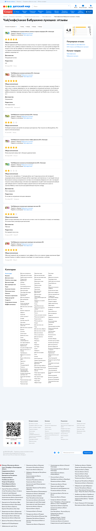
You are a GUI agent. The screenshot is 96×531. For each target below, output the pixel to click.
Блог (62, 437)
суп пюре (36, 346)
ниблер (22, 282)
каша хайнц (37, 283)
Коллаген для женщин (53, 342)
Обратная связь (32, 441)
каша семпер (37, 279)
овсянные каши (38, 273)
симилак (22, 331)
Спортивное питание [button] (11, 302)
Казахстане (17, 454)
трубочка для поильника (26, 277)
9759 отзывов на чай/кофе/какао (76, 44)
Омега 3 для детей (52, 358)
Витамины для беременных (51, 352)
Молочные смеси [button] (10, 291)
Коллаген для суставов (53, 340)
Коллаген (50, 336)
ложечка (22, 367)
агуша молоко (37, 319)
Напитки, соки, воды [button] (11, 280)
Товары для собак (81, 427)
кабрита (22, 312)
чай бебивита (23, 353)
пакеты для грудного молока (39, 308)
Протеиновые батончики (51, 332)
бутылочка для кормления (23, 295)
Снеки (35, 348)
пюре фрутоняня (52, 279)
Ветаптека (79, 433)
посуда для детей (24, 365)
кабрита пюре (37, 382)
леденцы (50, 319)
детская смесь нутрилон (26, 327)
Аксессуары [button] (8, 273)
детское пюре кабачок (40, 365)
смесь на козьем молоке (40, 315)
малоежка (36, 340)
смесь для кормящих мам (25, 377)
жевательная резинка (53, 317)
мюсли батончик (52, 311)
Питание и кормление (15, 16)
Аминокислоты (52, 334)
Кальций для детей (52, 368)
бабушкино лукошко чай (25, 355)
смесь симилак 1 (24, 316)
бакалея (22, 301)
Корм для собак (80, 429)
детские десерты (52, 313)
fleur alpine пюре (38, 376)
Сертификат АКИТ (33, 439)
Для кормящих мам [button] (10, 284)
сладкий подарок (52, 301)
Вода (35, 342)
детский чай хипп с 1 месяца (25, 350)
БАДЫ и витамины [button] (10, 304)
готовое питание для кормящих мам (25, 374)
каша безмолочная (38, 306)
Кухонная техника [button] (10, 289)
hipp (35, 327)
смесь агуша (23, 333)
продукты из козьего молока (39, 301)
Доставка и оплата (33, 423)
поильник (22, 284)
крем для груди (24, 290)
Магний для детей (52, 370)
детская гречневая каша (40, 277)
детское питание (38, 332)
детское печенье (52, 299)
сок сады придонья (25, 342)
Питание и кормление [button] (11, 295)
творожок (36, 344)
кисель (36, 356)
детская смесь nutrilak (39, 330)
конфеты (50, 309)
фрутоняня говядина (53, 292)
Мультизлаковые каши (25, 379)
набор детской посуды (26, 275)
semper (36, 323)
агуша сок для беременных (23, 345)
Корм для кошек (81, 425)
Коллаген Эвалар (52, 338)
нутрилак (22, 314)
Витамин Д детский (53, 346)
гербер (50, 275)
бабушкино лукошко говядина (53, 288)
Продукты (36, 350)
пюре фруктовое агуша (40, 367)
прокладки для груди (25, 292)
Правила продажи (33, 429)
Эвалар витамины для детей (53, 355)
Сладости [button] (7, 300)
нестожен (22, 322)
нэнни (36, 313)
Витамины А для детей (53, 366)
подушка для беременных (23, 280)
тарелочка (22, 361)
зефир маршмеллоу (53, 303)
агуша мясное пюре (53, 290)
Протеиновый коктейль (54, 326)
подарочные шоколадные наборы (53, 297)
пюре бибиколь (52, 283)
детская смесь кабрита (39, 328)
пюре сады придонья (39, 372)
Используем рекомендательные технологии (14, 453)
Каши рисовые (24, 381)
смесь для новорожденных (24, 340)
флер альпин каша (38, 281)
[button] (89, 12)
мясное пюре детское (53, 294)
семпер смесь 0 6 (24, 320)
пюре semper (37, 374)
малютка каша (37, 285)
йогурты (36, 338)
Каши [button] (6, 287)
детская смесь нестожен (26, 306)
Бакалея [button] (7, 275)
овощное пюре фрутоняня (38, 363)
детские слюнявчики (25, 273)
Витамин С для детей (53, 377)
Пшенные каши (24, 383)
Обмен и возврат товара (35, 427)
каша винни (37, 287)
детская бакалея (24, 299)
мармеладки (51, 305)
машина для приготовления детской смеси (40, 297)
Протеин (50, 324)
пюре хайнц (37, 378)
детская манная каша (39, 275)
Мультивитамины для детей (53, 382)
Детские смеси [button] (9, 278)
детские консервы (39, 352)
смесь (21, 337)
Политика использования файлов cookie (35, 437)
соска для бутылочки (25, 286)
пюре (49, 285)
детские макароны (25, 297)
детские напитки (38, 336)
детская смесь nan (38, 311)
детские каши (37, 294)
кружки (22, 363)
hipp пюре (37, 380)
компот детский (38, 358)
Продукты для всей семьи (31, 16)
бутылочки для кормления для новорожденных (24, 370)
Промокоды (32, 431)
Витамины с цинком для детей (54, 373)
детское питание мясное (38, 370)
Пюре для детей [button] (9, 298)
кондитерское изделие (54, 307)
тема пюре (50, 273)
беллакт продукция (25, 310)
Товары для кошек (81, 423)
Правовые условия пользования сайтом (23, 451)
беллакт (22, 329)
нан (21, 308)
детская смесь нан (38, 325)
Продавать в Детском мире (35, 425)
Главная (5, 16)
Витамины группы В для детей (54, 360)
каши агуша (37, 289)
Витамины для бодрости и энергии (54, 349)
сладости (50, 315)
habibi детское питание (54, 281)
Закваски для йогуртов (39, 360)
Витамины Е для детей (53, 379)
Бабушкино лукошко (72, 56)
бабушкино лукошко (53, 277)
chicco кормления (38, 334)
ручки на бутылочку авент (25, 358)
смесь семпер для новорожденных (24, 304)
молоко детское (38, 321)
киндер (22, 318)
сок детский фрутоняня (26, 347)
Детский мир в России (8, 454)
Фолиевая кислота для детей (53, 363)
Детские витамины (53, 344)
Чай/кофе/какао (46, 16)
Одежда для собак (81, 431)
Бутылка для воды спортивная (52, 322)
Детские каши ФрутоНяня (37, 291)
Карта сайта (32, 443)
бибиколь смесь (24, 335)
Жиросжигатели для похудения (53, 329)
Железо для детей (52, 375)
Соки (35, 354)
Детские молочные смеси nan (25, 325)
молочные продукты (39, 317)
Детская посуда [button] (9, 282)
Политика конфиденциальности (34, 433)
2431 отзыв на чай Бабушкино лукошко (78, 47)
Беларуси (23, 454)
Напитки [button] (7, 293)
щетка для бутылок (25, 288)
